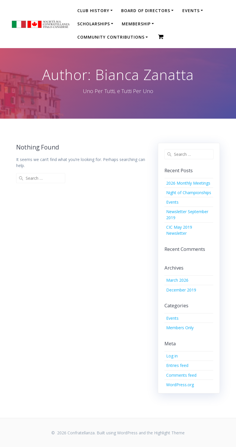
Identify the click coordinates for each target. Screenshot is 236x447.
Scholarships (93, 23)
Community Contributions (111, 37)
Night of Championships (188, 192)
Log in (172, 356)
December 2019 (181, 290)
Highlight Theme (169, 432)
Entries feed (177, 365)
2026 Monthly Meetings (188, 183)
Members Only (180, 327)
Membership (136, 23)
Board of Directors (145, 10)
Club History (93, 10)
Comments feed (181, 375)
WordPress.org (180, 384)
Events (191, 10)
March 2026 (177, 280)
